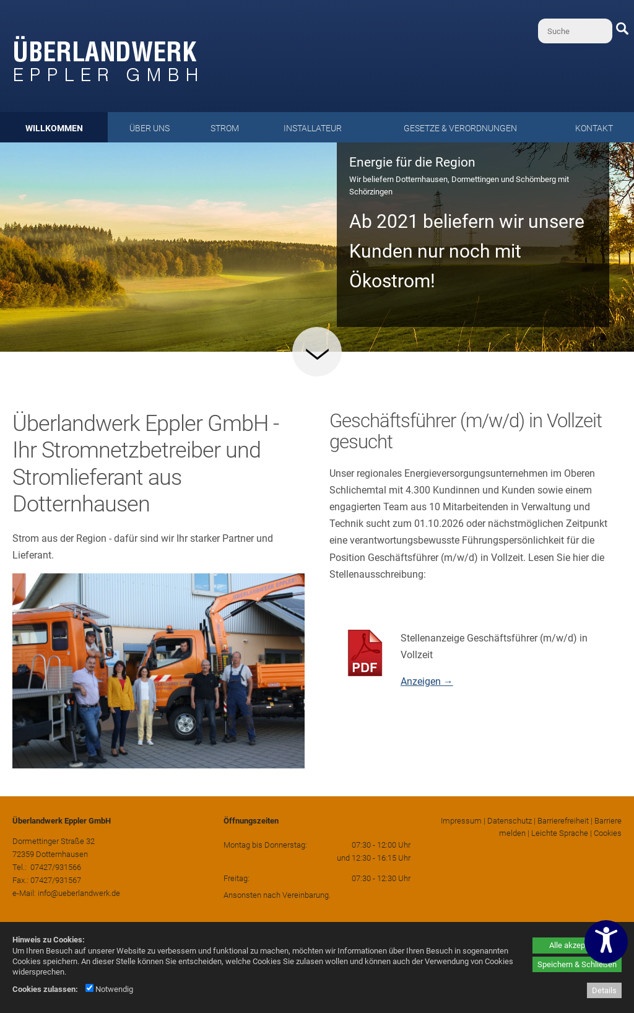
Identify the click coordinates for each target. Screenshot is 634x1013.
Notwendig (109, 989)
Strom (225, 128)
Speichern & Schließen (577, 964)
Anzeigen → (427, 681)
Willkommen (54, 128)
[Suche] (575, 31)
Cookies (608, 833)
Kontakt (594, 128)
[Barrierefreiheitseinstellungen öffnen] (606, 941)
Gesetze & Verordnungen (460, 128)
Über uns (149, 128)
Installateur (313, 128)
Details (604, 990)
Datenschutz (509, 820)
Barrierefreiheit (563, 820)
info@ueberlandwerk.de (79, 893)
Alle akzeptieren (577, 945)
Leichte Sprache (559, 833)
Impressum (461, 820)
